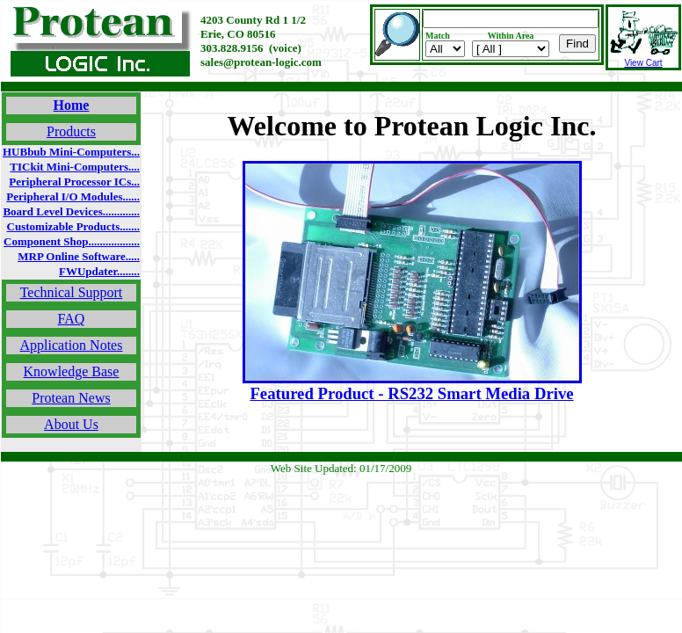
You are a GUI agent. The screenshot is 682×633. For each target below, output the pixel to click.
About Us (71, 424)
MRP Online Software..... (79, 256)
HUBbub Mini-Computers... (71, 151)
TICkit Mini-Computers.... (75, 166)
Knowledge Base (72, 371)
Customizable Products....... (73, 226)
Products (71, 131)
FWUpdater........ (99, 271)
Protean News (71, 397)
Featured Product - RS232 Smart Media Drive (411, 393)
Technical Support (71, 292)
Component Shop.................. (72, 241)
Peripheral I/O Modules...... (73, 196)
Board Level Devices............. (71, 211)
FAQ (71, 318)
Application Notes (71, 345)
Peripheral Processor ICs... (74, 181)
